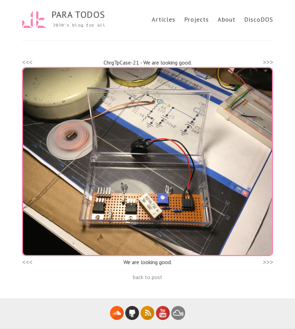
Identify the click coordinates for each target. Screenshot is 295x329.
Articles (163, 19)
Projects (196, 19)
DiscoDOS (258, 19)
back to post (147, 277)
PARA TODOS (78, 14)
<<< (27, 62)
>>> (268, 62)
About (226, 19)
